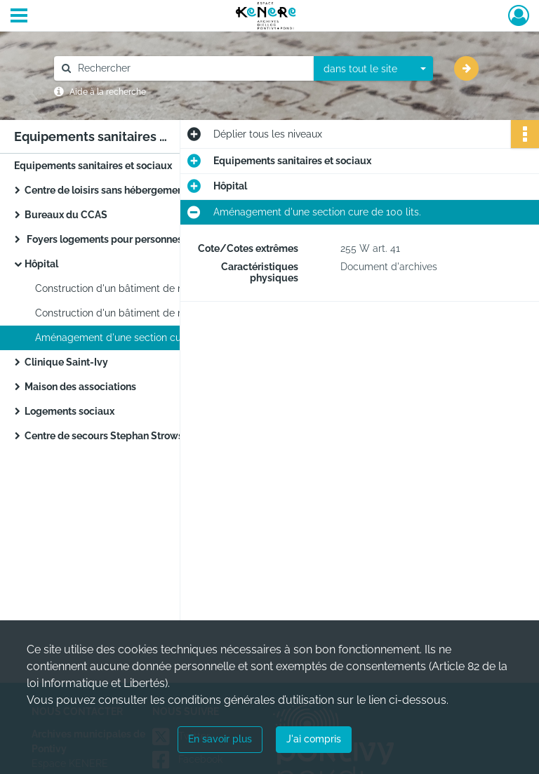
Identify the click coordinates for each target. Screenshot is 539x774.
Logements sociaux (69, 411)
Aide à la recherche (107, 92)
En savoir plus (220, 739)
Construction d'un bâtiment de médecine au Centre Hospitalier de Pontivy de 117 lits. (175, 288)
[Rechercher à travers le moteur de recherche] (191, 68)
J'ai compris (313, 739)
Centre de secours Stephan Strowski (108, 435)
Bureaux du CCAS (66, 214)
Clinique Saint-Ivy (66, 362)
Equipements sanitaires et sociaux (93, 165)
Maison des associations (80, 386)
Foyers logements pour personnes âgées (119, 239)
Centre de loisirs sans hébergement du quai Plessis (142, 190)
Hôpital (41, 263)
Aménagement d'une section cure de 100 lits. (139, 337)
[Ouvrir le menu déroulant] (19, 16)
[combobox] (373, 68)
